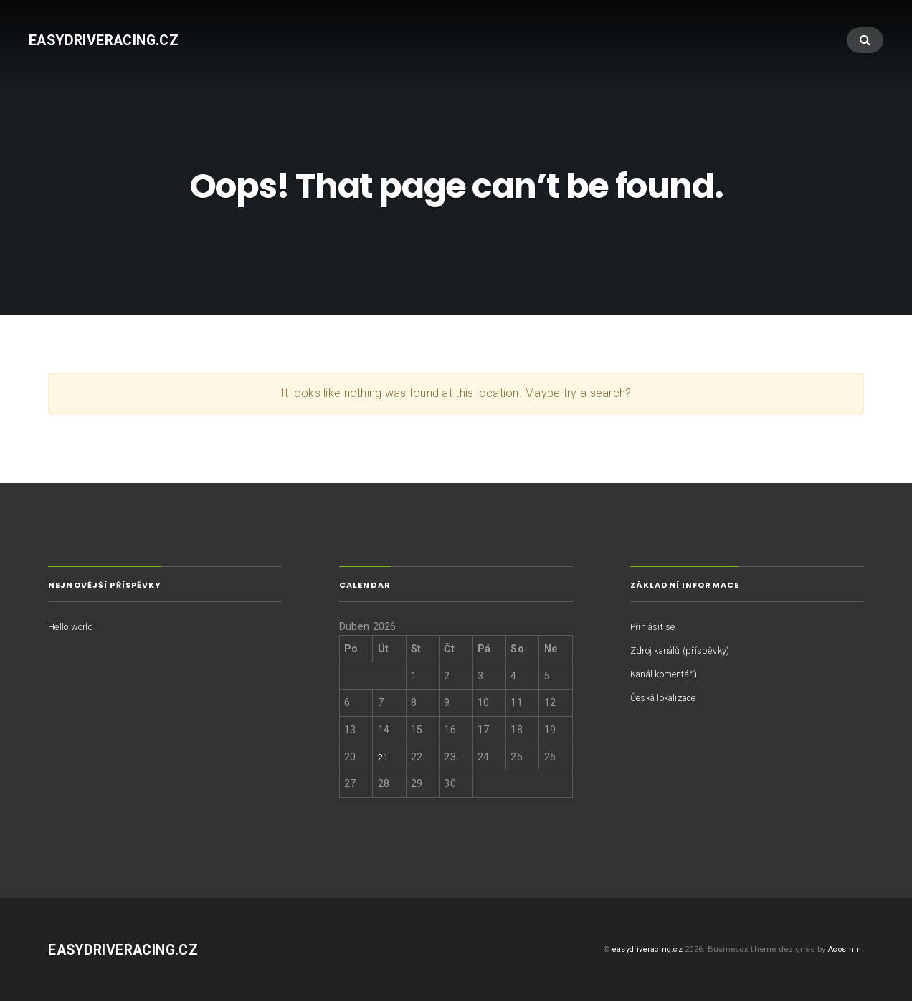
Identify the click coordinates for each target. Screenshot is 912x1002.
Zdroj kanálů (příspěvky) (687, 651)
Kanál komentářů (670, 675)
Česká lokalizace (669, 699)
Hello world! (75, 628)
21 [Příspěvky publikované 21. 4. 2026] (383, 758)
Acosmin (844, 950)
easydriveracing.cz (112, 41)
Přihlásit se (656, 628)
